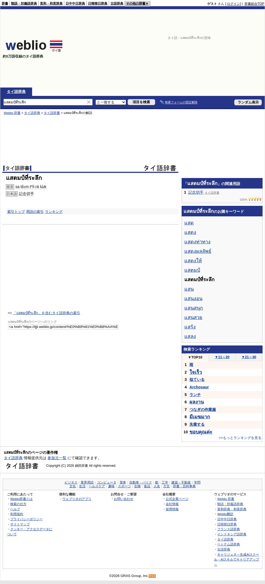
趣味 (111, 486)
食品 (147, 486)
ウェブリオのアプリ (76, 499)
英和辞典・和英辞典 (231, 509)
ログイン (233, 4)
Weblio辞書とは (21, 499)
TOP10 (195, 357)
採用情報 (172, 509)
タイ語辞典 (16, 91)
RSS (152, 576)
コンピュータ (106, 482)
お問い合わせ (123, 499)
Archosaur (199, 387)
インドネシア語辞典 (231, 534)
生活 (82, 486)
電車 (123, 482)
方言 (166, 486)
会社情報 (172, 504)
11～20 (222, 357)
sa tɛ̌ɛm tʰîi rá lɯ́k (30, 186)
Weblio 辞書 (12, 113)
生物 (137, 486)
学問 (197, 482)
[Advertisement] (201, 48)
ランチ (195, 394)
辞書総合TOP (254, 4)
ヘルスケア (97, 486)
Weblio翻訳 (225, 514)
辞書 (5, 3)
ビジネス (70, 482)
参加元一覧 (56, 458)
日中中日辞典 (75, 3)
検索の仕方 (18, 504)
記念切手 (26, 194)
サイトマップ (20, 524)
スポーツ (124, 486)
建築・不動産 (181, 482)
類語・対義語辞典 (24, 3)
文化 (72, 486)
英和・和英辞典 (51, 3)
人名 (157, 486)
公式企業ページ (177, 499)
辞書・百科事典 (184, 486)
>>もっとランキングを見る (240, 438)
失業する (197, 424)
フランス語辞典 (228, 529)
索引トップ (16, 212)
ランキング (54, 212)
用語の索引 (35, 212)
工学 (165, 482)
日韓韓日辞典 (97, 3)
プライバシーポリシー (26, 519)
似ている (197, 379)
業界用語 (87, 482)
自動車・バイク (140, 482)
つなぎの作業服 (202, 409)
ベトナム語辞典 (228, 544)
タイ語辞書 (52, 113)
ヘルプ (15, 509)
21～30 (249, 357)
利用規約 (16, 514)
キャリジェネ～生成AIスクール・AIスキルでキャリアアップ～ (236, 559)
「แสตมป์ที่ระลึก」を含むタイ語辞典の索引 (46, 313)
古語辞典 (116, 3)
